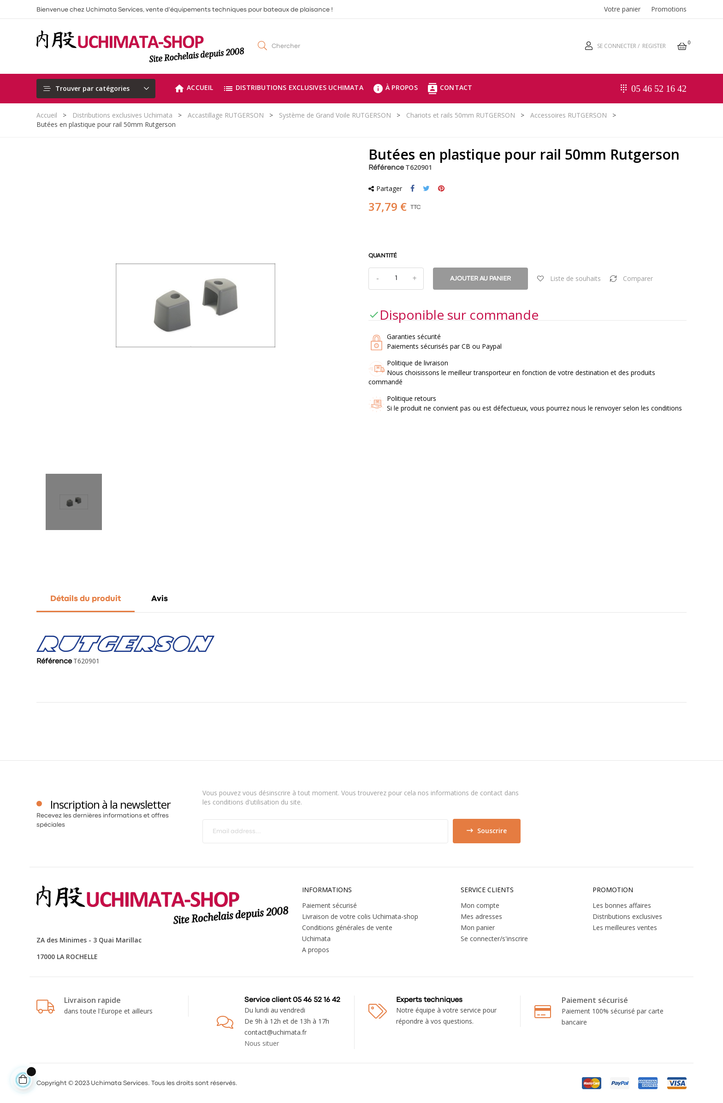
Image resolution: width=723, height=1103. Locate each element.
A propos (315, 949)
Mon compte (480, 905)
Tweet (426, 189)
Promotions (669, 9)
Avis (159, 599)
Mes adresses (481, 916)
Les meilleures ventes (625, 927)
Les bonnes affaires (622, 905)
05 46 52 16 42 (659, 88)
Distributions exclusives (627, 916)
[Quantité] (396, 279)
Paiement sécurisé (329, 905)
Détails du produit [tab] (85, 599)
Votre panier (622, 9)
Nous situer (261, 1043)
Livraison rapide (92, 1000)
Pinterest (441, 189)
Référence (386, 168)
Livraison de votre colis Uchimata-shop (360, 916)
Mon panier (478, 927)
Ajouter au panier (480, 278)
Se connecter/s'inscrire (494, 938)
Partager (412, 189)
